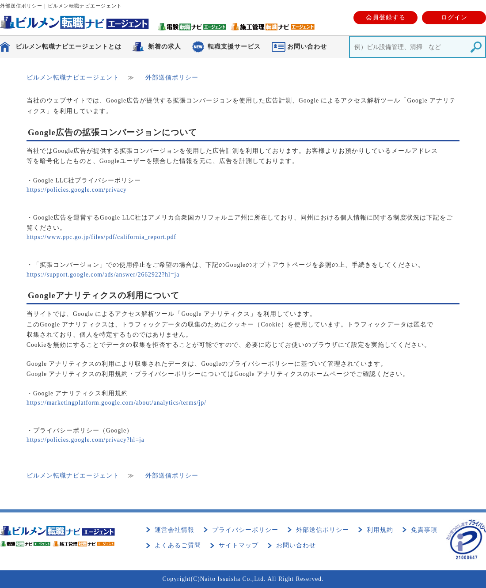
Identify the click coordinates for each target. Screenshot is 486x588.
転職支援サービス (234, 46)
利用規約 (380, 530)
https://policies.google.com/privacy (77, 189)
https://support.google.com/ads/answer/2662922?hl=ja (103, 274)
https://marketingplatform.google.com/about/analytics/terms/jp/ (116, 402)
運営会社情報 (174, 530)
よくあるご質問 (178, 545)
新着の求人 (164, 46)
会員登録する (386, 17)
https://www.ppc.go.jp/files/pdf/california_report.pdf (101, 237)
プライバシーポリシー (245, 530)
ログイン (454, 17)
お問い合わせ (296, 545)
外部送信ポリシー (322, 530)
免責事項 (424, 530)
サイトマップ (238, 545)
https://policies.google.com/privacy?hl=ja (85, 439)
